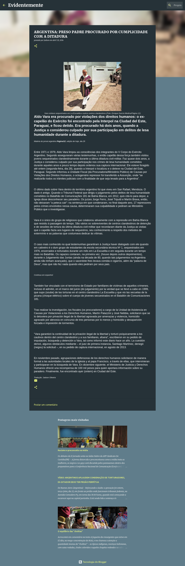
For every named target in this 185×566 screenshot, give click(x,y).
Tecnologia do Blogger (93, 562)
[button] (35, 46)
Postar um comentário (46, 404)
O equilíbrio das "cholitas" (70, 531)
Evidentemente (25, 5)
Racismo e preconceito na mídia (73, 450)
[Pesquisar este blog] (167, 5)
